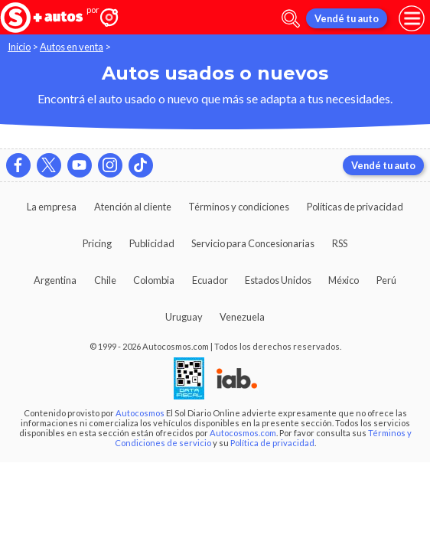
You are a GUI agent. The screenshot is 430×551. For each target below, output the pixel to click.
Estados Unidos (278, 280)
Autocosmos (140, 413)
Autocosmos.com (243, 433)
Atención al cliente (132, 207)
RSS (339, 243)
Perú (386, 280)
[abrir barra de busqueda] (291, 19)
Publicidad (151, 243)
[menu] (412, 18)
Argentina (55, 280)
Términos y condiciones (238, 207)
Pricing (97, 243)
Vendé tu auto (346, 18)
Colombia (153, 280)
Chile (105, 280)
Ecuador (210, 280)
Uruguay (184, 317)
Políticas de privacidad (355, 207)
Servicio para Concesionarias (252, 243)
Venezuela (242, 317)
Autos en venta (71, 47)
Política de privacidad (272, 443)
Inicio (19, 47)
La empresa (52, 207)
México (343, 280)
